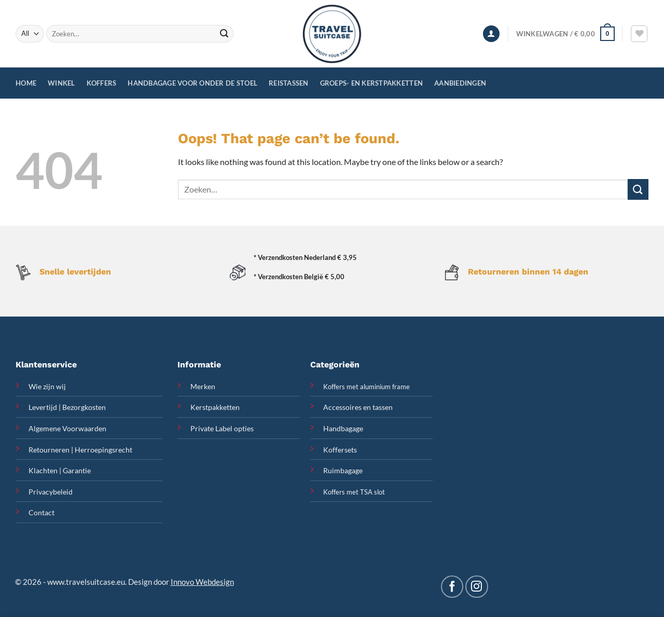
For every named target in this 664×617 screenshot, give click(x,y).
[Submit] (224, 34)
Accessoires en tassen (358, 407)
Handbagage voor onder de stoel (192, 83)
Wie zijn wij (47, 386)
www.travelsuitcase (81, 581)
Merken (202, 386)
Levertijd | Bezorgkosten (67, 407)
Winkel (61, 83)
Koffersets (340, 449)
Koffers (102, 83)
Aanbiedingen (460, 83)
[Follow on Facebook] (452, 586)
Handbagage (343, 428)
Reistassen (289, 83)
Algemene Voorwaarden (67, 428)
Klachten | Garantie (60, 470)
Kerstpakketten (215, 407)
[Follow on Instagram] (476, 586)
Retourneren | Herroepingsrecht (80, 449)
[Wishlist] (639, 33)
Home (26, 83)
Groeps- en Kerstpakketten (371, 83)
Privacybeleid (51, 491)
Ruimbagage (343, 470)
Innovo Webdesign (202, 581)
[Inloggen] (491, 34)
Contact (41, 512)
